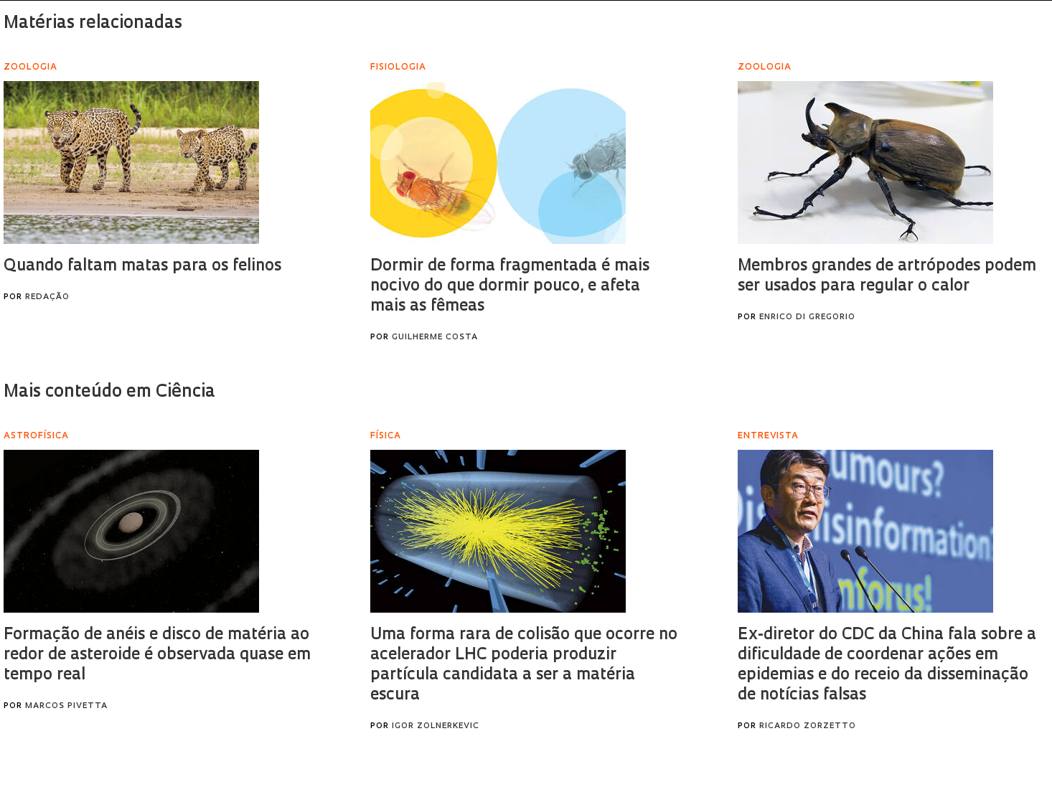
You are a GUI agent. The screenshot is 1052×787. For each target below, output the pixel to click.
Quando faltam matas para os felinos (142, 266)
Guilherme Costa (435, 337)
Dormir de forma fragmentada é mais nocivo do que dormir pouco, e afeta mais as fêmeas (509, 286)
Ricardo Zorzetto (807, 726)
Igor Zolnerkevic (435, 726)
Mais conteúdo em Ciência (109, 392)
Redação (47, 297)
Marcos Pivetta (66, 706)
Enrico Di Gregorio (807, 317)
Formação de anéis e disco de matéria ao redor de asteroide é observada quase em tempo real (157, 655)
